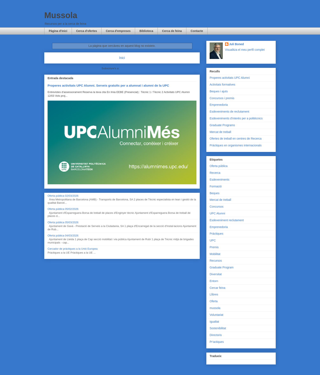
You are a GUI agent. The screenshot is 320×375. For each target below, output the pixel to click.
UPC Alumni (217, 213)
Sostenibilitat (218, 328)
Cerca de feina (172, 31)
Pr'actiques (217, 341)
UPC (213, 240)
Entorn (214, 281)
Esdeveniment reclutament (227, 220)
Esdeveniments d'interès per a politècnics (236, 118)
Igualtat (214, 321)
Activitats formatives (222, 84)
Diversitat (216, 274)
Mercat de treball (220, 132)
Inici (122, 58)
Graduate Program (222, 267)
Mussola (60, 15)
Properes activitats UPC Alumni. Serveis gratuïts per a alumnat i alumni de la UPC (108, 85)
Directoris (216, 335)
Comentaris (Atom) (131, 68)
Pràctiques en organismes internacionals (236, 145)
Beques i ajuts (219, 91)
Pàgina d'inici (58, 31)
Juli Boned (236, 44)
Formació (216, 186)
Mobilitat (215, 254)
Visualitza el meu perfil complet (245, 49)
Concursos (216, 206)
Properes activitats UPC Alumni (230, 77)
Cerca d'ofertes (86, 31)
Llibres (214, 294)
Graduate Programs (222, 125)
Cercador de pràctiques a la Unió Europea (73, 248)
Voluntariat (216, 314)
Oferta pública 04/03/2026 (63, 235)
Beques (214, 193)
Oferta (214, 301)
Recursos (216, 260)
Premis (214, 247)
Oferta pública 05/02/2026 (63, 208)
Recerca (215, 172)
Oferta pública (219, 166)
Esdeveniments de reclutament (229, 111)
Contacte (197, 31)
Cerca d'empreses (118, 31)
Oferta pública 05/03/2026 (63, 222)
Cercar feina (217, 287)
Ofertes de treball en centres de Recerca (236, 138)
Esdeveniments (219, 179)
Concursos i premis (222, 98)
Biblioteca (146, 31)
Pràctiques (216, 233)
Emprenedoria (219, 104)
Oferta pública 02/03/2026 (63, 195)
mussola (215, 308)
